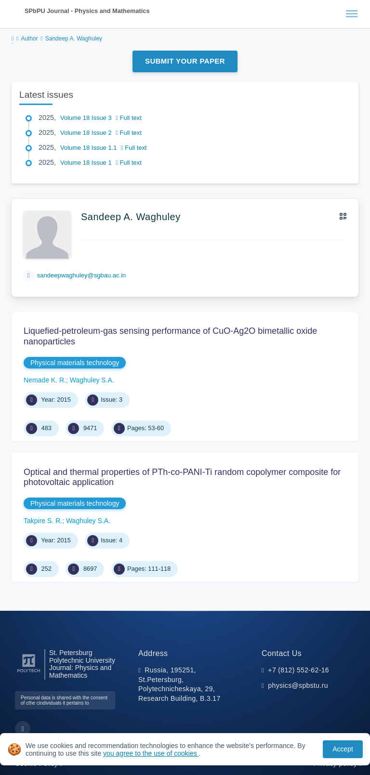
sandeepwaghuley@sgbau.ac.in (81, 275)
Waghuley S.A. (92, 380)
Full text (129, 117)
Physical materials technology (74, 363)
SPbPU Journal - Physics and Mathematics (87, 10)
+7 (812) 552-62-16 (298, 670)
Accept (342, 749)
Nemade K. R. (45, 380)
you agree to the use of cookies (150, 753)
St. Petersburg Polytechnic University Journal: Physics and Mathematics (82, 664)
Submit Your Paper (185, 61)
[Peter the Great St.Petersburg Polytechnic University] (28, 673)
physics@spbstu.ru (298, 685)
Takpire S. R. (43, 521)
